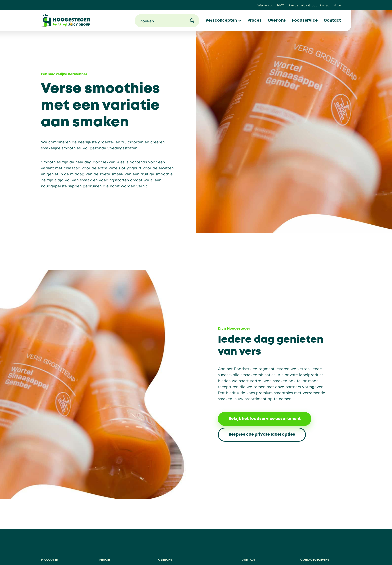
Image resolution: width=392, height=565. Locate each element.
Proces (255, 20)
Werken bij (265, 5)
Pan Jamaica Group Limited (309, 5)
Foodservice (305, 20)
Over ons (277, 20)
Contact (332, 20)
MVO (280, 5)
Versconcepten (224, 20)
